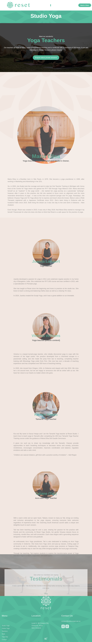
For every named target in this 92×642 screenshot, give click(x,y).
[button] (50, 5)
